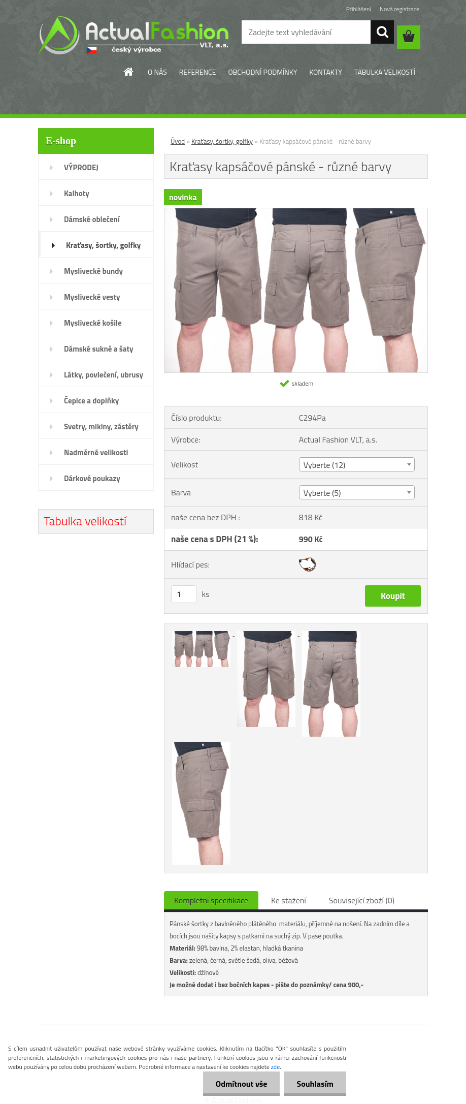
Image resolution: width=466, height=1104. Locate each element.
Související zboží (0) (361, 900)
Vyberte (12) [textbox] (325, 465)
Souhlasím (315, 1084)
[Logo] (133, 35)
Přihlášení (358, 9)
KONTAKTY (325, 72)
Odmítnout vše (242, 1084)
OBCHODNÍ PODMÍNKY (262, 72)
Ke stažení (288, 900)
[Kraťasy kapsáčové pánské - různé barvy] (295, 212)
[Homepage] (129, 71)
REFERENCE (197, 72)
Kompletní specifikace (211, 900)
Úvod (178, 141)
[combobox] (357, 464)
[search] (382, 32)
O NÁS (157, 72)
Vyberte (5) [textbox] (322, 493)
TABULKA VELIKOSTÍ (384, 72)
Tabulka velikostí (85, 521)
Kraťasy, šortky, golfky (222, 141)
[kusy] (183, 594)
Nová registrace (399, 9)
